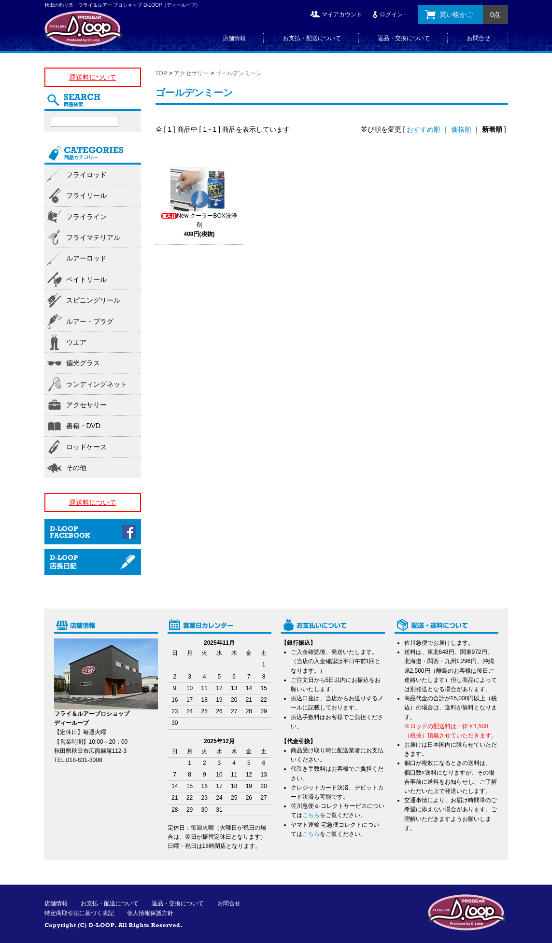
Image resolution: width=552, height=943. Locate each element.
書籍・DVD (83, 426)
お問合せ (478, 38)
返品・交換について (404, 38)
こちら (311, 815)
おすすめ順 (423, 129)
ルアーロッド (86, 258)
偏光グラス (83, 363)
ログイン (391, 14)
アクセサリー (191, 73)
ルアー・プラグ (89, 321)
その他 (76, 468)
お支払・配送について (312, 38)
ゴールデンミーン (238, 73)
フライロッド (86, 175)
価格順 (461, 129)
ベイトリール (86, 279)
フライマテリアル (93, 237)
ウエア (76, 342)
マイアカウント (342, 14)
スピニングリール (93, 300)
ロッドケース (86, 447)
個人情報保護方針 (150, 913)
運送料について (92, 77)
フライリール (86, 195)
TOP (161, 73)
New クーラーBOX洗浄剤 (199, 224)
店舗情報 (234, 38)
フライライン (86, 217)
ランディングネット (96, 384)
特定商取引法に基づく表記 (79, 913)
